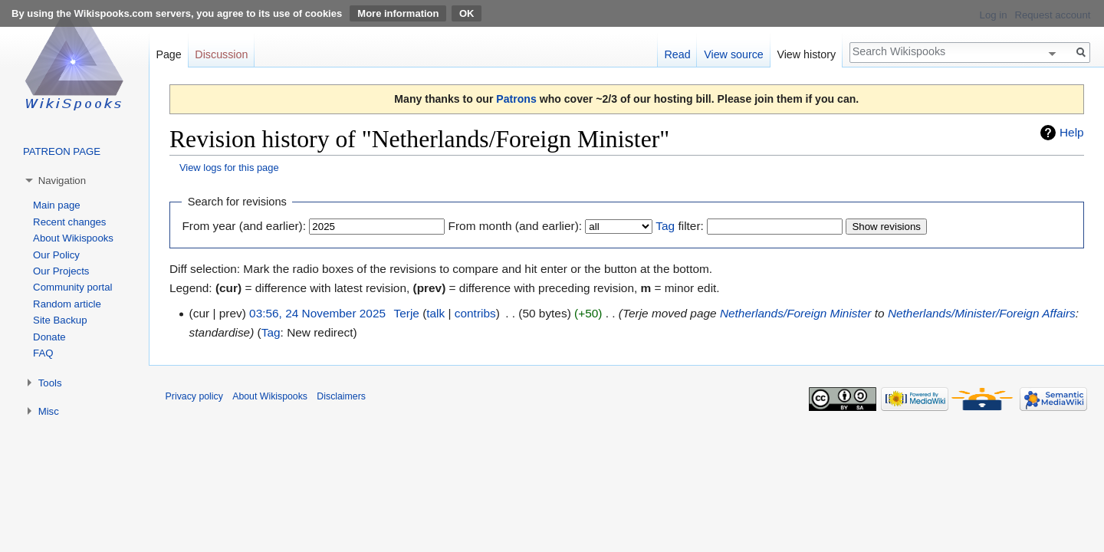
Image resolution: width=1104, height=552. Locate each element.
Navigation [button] (62, 180)
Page (168, 54)
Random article (67, 304)
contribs (475, 313)
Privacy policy (194, 396)
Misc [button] (48, 411)
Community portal (72, 287)
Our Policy (56, 255)
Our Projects (61, 271)
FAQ (43, 353)
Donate (49, 337)
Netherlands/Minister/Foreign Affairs (982, 313)
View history (806, 54)
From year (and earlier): (244, 225)
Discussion (221, 54)
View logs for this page (229, 167)
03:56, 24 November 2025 (317, 313)
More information (398, 13)
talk (435, 313)
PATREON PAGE (61, 151)
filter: (679, 225)
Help (1072, 132)
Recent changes (69, 222)
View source (734, 54)
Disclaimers (341, 396)
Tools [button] (50, 383)
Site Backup (60, 320)
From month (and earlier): (515, 225)
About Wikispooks (73, 238)
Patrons (516, 99)
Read (677, 54)
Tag (665, 225)
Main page (56, 205)
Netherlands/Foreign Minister (796, 313)
